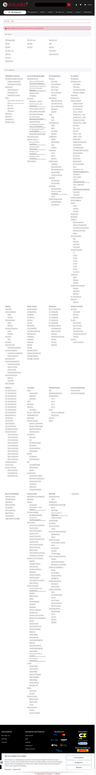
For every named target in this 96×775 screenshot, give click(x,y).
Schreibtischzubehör (14, 347)
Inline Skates (55, 600)
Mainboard (30, 325)
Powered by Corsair (14, 95)
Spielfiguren (55, 578)
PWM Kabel (76, 158)
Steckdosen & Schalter (36, 555)
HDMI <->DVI (77, 134)
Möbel (29, 688)
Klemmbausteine (54, 496)
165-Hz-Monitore (13, 437)
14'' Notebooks (53, 312)
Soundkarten (55, 204)
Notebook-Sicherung (57, 336)
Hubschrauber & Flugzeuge (56, 514)
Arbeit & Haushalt (32, 586)
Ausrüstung (33, 505)
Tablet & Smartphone (34, 353)
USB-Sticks (76, 247)
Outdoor (29, 502)
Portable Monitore (11, 462)
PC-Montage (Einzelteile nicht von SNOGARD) (36, 125)
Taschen (54, 342)
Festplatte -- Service (35, 101)
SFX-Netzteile (55, 183)
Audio (29, 390)
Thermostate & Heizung (36, 553)
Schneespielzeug (56, 595)
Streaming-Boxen (34, 448)
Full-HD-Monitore (10, 412)
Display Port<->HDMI (79, 123)
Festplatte (30, 339)
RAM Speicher (31, 334)
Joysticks (10, 378)
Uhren (31, 704)
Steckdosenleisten (76, 250)
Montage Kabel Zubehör (80, 150)
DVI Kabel (76, 125)
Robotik (53, 559)
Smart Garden (33, 528)
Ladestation (9, 502)
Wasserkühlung (56, 167)
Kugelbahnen (55, 534)
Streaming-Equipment (12, 361)
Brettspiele (54, 584)
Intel (52, 120)
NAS (50, 390)
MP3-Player (30, 418)
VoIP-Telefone (33, 583)
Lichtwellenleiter (78, 147)
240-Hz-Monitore (13, 448)
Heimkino (30, 407)
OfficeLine (11, 111)
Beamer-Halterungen (36, 426)
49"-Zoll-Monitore (10, 407)
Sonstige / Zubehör (33, 358)
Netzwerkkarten (56, 202)
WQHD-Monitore (10, 415)
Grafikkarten (53, 136)
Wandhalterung (13, 475)
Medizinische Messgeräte (37, 618)
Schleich (54, 619)
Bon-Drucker (77, 323)
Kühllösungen (53, 161)
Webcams (74, 299)
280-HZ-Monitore (13, 451)
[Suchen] (51, 5)
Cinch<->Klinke (78, 112)
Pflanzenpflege (34, 677)
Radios (31, 470)
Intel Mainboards (56, 103)
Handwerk (30, 499)
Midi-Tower (54, 87)
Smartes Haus (33, 542)
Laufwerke (52, 186)
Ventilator (32, 604)
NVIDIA (53, 139)
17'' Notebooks (53, 320)
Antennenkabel (78, 106)
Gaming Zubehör (32, 356)
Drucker (29, 347)
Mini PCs (10, 105)
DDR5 (53, 128)
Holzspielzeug (53, 520)
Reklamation (88, 12)
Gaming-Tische (10, 345)
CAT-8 (53, 407)
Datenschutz (17, 769)
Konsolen (8, 336)
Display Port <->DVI (79, 114)
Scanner (73, 339)
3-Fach (75, 258)
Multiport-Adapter (79, 92)
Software (73, 219)
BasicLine (11, 108)
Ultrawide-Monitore (11, 429)
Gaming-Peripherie (11, 375)
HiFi (28, 462)
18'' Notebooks (53, 323)
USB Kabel (76, 174)
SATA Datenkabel (78, 164)
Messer (31, 621)
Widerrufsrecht (54, 54)
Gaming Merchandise (14, 84)
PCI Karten (76, 156)
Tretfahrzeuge (55, 553)
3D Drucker (76, 312)
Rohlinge (76, 241)
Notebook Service (32, 79)
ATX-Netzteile (55, 180)
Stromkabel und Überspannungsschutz (80, 170)
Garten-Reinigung (35, 674)
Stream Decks (12, 369)
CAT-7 (53, 404)
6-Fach (75, 266)
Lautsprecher (33, 393)
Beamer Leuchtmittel (36, 423)
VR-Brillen (8, 342)
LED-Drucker (77, 328)
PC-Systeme (31, 317)
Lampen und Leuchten (36, 615)
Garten (29, 663)
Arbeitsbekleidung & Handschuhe (35, 589)
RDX (74, 239)
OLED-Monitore (10, 423)
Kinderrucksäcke (56, 603)
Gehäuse (52, 79)
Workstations (9, 119)
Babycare (32, 632)
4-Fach (75, 261)
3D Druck (74, 309)
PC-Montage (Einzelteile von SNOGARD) (36, 130)
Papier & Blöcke (10, 505)
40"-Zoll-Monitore (10, 401)
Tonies (53, 529)
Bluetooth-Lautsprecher (37, 478)
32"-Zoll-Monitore (10, 396)
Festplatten (52, 150)
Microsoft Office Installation (34, 143)
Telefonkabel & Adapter (36, 580)
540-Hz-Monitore (13, 459)
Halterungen (33, 451)
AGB (50, 43)
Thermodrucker (78, 331)
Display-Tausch (34, 93)
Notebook (30, 342)
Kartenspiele (55, 586)
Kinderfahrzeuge (54, 540)
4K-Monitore (9, 418)
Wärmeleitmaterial (57, 169)
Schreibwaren (9, 516)
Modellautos (53, 502)
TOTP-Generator (10, 510)
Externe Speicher (13, 356)
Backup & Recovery (79, 230)
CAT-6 (53, 401)
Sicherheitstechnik (35, 626)
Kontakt (50, 12)
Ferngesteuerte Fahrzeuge (57, 505)
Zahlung (69, 12)
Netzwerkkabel (77, 153)
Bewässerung (33, 685)
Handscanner (75, 98)
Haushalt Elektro (32, 350)
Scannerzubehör (78, 342)
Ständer (53, 339)
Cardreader (76, 84)
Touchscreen (9, 464)
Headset (75, 288)
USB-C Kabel (77, 177)
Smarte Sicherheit (35, 536)
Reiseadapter (77, 161)
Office (7, 98)
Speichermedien (76, 236)
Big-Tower (54, 81)
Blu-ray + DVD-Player (33, 412)
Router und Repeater (58, 412)
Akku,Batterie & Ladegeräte (35, 496)
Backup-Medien (56, 189)
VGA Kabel (76, 192)
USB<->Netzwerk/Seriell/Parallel (81, 188)
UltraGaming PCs (13, 90)
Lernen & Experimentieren (57, 556)
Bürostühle (32, 691)
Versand (78, 12)
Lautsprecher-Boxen (35, 475)
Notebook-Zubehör (55, 325)
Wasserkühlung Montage (37, 134)
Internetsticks (33, 566)
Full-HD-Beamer (34, 459)
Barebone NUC (10, 122)
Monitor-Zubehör (10, 467)
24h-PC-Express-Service (36, 108)
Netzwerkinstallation (55, 393)
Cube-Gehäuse (56, 84)
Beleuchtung (33, 550)
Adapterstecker (78, 103)
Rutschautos (55, 548)
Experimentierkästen (57, 562)
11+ (74, 252)
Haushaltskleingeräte (36, 648)
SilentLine (8, 116)
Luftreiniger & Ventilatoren (33, 659)
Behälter (32, 593)
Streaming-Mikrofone (14, 372)
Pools (53, 592)
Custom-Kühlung (56, 175)
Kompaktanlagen (34, 464)
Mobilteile (32, 572)
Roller (53, 545)
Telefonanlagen (34, 577)
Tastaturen (74, 274)
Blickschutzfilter (13, 470)
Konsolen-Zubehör (11, 350)
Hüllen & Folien (56, 331)
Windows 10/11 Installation (34, 152)
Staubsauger (33, 651)
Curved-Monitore (10, 426)
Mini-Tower (54, 90)
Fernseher (30, 404)
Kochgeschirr (33, 612)
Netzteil (29, 323)
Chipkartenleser (10, 499)
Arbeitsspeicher (54, 123)
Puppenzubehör (56, 575)
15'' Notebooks (53, 314)
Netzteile (52, 178)
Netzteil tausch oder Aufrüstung (35, 105)
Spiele (75, 233)
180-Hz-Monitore (13, 442)
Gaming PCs (9, 87)
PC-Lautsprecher (76, 296)
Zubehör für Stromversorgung (34, 519)
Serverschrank (75, 390)
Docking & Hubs (76, 81)
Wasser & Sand (56, 606)
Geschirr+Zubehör (35, 610)
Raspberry (54, 109)
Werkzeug (32, 607)
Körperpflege (33, 634)
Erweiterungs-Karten (55, 199)
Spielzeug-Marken (54, 608)
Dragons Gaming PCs (14, 81)
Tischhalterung (12, 473)
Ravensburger (55, 611)
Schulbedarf (9, 507)
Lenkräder (11, 380)
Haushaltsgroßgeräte (36, 640)
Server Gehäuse (56, 92)
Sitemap (51, 47)
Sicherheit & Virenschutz (81, 228)
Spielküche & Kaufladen (58, 564)
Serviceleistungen (32, 136)
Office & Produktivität (80, 225)
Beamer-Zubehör (32, 420)
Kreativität (52, 523)
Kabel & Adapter (76, 101)
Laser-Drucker (77, 325)
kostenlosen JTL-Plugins (44, 773)
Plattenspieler (33, 467)
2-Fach (75, 255)
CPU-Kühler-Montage (36, 114)
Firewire (75, 131)
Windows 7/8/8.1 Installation (34, 157)
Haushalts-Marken (35, 645)
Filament (76, 314)
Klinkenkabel (77, 145)
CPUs (50, 114)
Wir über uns (60, 12)
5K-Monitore (9, 420)
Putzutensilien (34, 623)
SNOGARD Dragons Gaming (14, 79)
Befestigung (74, 79)
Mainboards (53, 98)
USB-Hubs (76, 87)
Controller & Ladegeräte (15, 353)
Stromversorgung (32, 512)
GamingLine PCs (13, 92)
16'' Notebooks (53, 317)
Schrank (32, 693)
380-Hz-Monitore (13, 456)
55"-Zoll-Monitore (10, 409)
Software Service (32, 139)
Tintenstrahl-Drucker (79, 334)
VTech (53, 614)
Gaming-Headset (10, 312)
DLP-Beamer (33, 456)
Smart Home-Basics (35, 531)
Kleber (31, 599)
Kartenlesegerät (76, 200)
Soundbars (32, 409)
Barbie (53, 570)
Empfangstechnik (32, 415)
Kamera (31, 710)
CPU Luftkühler (32, 328)
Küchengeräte (33, 637)
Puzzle (53, 537)
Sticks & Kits (55, 415)
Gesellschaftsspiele (55, 581)
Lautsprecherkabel (35, 489)
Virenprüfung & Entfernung (34, 148)
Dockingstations (56, 328)
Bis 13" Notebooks (54, 309)
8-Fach (75, 269)
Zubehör (54, 95)
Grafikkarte (30, 336)
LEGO (53, 499)
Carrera (53, 617)
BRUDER (53, 622)
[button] (76, 4)
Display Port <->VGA (79, 117)
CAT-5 (53, 398)
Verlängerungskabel (35, 515)
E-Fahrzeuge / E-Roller (58, 542)
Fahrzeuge (54, 510)
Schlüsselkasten (34, 601)
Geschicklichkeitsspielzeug (57, 531)
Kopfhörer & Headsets (78, 285)
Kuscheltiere (55, 573)
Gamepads (74, 95)
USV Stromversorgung (78, 393)
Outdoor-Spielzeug (55, 589)
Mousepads (74, 214)
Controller (8, 309)
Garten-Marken (34, 682)
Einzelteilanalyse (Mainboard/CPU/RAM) (36, 118)
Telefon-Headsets (35, 575)
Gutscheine (75, 494)
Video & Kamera (32, 707)
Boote (53, 507)
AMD (52, 117)
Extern (53, 156)
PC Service (30, 98)
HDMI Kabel (77, 139)
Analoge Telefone (34, 564)
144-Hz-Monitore (13, 434)
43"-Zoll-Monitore (10, 404)
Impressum (8, 769)
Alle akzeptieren (79, 757)
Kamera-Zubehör (34, 713)
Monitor (29, 345)
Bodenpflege (33, 680)
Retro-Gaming (9, 383)
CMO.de (57, 773)
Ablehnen (79, 767)
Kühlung (54, 334)
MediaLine (8, 114)
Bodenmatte (33, 702)
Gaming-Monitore (10, 431)
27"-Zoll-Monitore (10, 393)
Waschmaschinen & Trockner (35, 655)
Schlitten (54, 551)
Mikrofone (32, 398)
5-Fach (75, 263)
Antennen (32, 437)
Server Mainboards (57, 106)
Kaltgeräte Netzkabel (79, 142)
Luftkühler (54, 164)
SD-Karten (76, 244)
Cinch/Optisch (77, 109)
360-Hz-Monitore (13, 453)
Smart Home (31, 522)
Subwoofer (32, 487)
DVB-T (29, 401)
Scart (74, 167)
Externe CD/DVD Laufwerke (56, 192)
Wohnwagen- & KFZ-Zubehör (35, 508)
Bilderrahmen (33, 699)
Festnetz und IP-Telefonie (35, 558)
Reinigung (32, 95)
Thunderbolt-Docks (79, 90)
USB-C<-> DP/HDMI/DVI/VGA (78, 181)
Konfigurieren (79, 762)
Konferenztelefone (35, 569)
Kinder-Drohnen (56, 518)
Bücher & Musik (54, 526)
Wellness (32, 643)
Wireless (75, 208)
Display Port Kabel (79, 120)
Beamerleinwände (35, 429)
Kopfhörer (76, 291)
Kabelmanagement (77, 197)
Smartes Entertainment (36, 539)
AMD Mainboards (56, 101)
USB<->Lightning (78, 184)
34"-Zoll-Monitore (10, 398)
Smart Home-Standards (36, 525)
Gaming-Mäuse (10, 320)
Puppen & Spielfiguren (56, 567)
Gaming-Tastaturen (11, 328)
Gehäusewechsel (34, 121)
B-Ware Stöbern (32, 309)
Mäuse (73, 203)
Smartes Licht (33, 533)
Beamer (29, 453)
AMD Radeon (55, 142)
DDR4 (53, 125)
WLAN (51, 409)
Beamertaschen (34, 431)
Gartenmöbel (33, 666)
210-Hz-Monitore (13, 445)
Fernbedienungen (35, 442)
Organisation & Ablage (12, 518)
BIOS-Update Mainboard (37, 111)
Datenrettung (31, 161)
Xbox (9, 339)
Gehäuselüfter (55, 172)
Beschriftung (9, 513)
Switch (51, 420)
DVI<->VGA (76, 128)
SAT (30, 440)
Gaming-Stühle (10, 358)
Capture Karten (12, 367)
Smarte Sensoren (34, 547)
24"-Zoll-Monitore (10, 390)
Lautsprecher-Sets (35, 481)
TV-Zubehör (31, 434)
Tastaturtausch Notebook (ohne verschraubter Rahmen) (37, 88)
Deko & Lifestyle (32, 696)
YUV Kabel (76, 195)
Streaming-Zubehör (14, 364)
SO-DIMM (54, 131)
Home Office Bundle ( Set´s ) (15, 102)
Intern (53, 153)
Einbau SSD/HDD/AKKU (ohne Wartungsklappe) (36, 82)
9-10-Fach (76, 272)
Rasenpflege (33, 671)
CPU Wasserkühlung (33, 331)
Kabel (75, 206)
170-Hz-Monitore (13, 440)
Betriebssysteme (78, 222)
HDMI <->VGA (77, 136)
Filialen (42, 12)
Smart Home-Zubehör (36, 544)
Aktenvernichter (10, 496)
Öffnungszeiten (32, 12)
